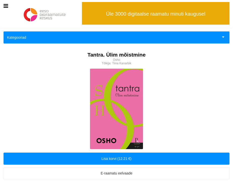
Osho (116, 60)
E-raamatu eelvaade (116, 173)
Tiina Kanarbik (121, 63)
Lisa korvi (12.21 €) (116, 159)
